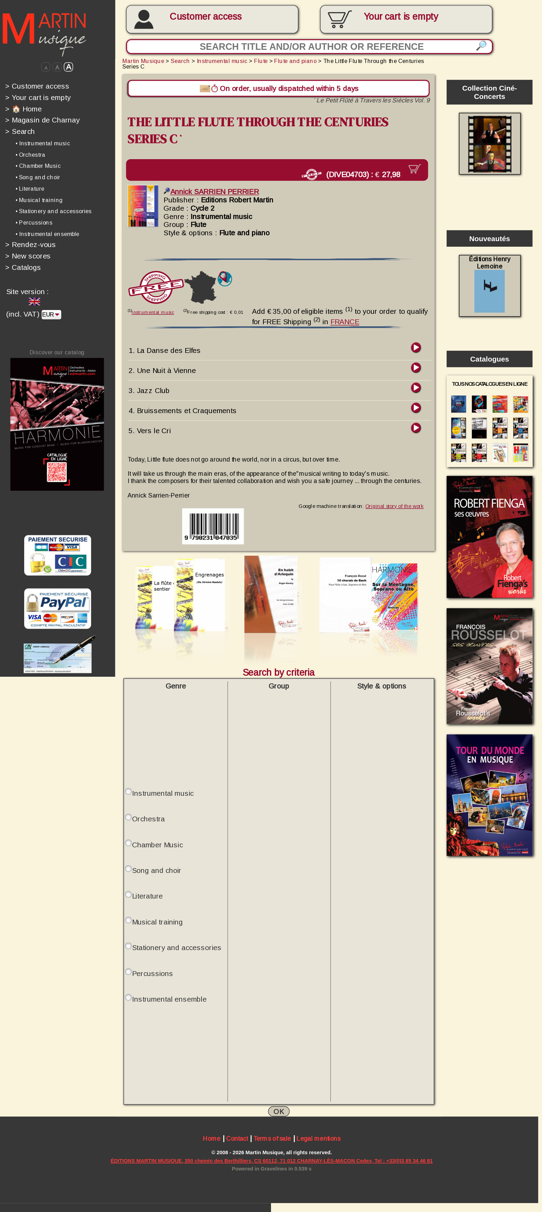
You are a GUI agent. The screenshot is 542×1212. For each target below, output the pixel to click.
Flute (261, 61)
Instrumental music (222, 61)
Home (212, 1138)
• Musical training (39, 200)
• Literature (30, 188)
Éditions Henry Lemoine (489, 283)
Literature (147, 895)
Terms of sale (272, 1138)
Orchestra (148, 818)
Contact (237, 1138)
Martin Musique (143, 61)
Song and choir (156, 869)
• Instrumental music (43, 143)
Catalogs (23, 267)
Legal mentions (318, 1138)
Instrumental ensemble (169, 998)
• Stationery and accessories (54, 211)
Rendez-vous (30, 244)
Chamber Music (157, 844)
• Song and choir (38, 177)
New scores (28, 256)
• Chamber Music (38, 166)
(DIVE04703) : (354, 174)
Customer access (206, 16)
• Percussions (34, 222)
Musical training (157, 921)
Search (20, 131)
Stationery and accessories (177, 947)
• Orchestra (30, 155)
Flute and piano (295, 61)
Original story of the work (394, 505)
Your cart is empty (38, 97)
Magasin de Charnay (42, 120)
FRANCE (344, 321)
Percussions (152, 972)
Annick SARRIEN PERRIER (211, 191)
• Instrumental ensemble (48, 234)
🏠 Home (23, 108)
